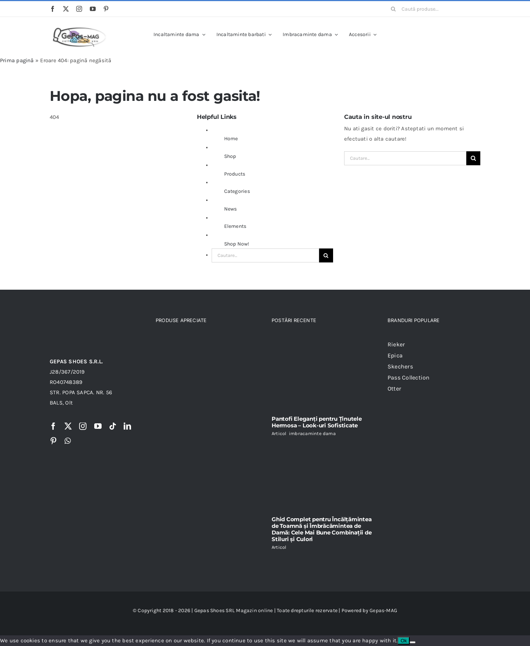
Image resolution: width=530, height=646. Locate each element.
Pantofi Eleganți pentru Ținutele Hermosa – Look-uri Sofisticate (317, 422)
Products (234, 174)
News (230, 209)
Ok (403, 640)
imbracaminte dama (312, 433)
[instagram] (79, 9)
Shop (230, 156)
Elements (235, 226)
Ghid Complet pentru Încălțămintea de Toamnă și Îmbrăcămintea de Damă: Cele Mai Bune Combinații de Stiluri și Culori (322, 529)
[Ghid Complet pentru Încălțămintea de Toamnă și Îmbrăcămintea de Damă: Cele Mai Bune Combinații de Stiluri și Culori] (323, 476)
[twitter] (66, 9)
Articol (279, 433)
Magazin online (254, 610)
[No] (413, 642)
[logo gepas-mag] (79, 318)
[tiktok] (112, 426)
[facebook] (53, 9)
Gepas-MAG (383, 610)
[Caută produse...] (433, 9)
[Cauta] (393, 9)
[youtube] (93, 9)
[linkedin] (127, 426)
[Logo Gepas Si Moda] (79, 27)
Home (231, 138)
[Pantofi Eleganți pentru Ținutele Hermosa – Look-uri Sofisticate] (323, 374)
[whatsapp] (67, 441)
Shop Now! (237, 244)
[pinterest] (106, 9)
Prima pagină (17, 60)
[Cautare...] (265, 255)
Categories (237, 191)
